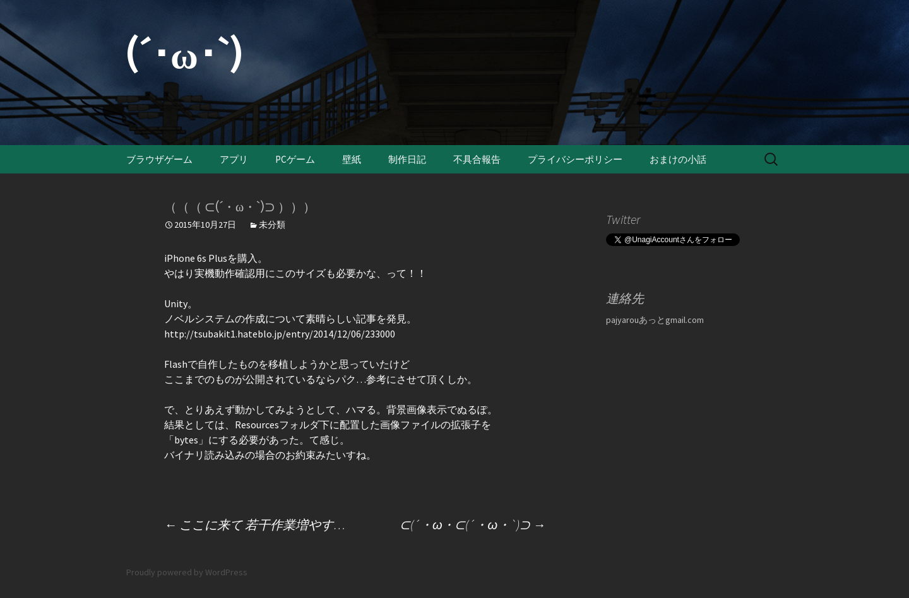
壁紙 (351, 159)
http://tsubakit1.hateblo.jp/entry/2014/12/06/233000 (279, 333)
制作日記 (407, 159)
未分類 (272, 224)
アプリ (234, 159)
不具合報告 (477, 159)
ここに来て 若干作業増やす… (254, 524)
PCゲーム (295, 159)
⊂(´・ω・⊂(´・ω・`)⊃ (472, 524)
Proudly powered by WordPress (186, 572)
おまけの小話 (678, 159)
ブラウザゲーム (159, 159)
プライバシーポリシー (575, 159)
